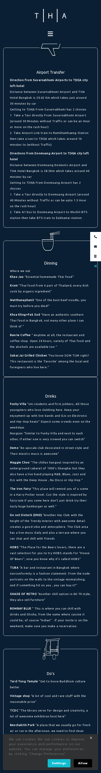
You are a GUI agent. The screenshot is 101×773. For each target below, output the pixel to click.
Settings (59, 763)
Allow (83, 763)
